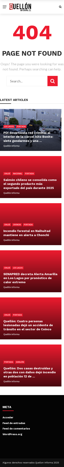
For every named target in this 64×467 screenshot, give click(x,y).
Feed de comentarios (16, 428)
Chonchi (17, 224)
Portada (21, 126)
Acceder (8, 417)
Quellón (20, 362)
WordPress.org (12, 434)
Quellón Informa (11, 145)
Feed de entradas (14, 423)
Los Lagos (9, 126)
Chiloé (7, 173)
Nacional (17, 173)
